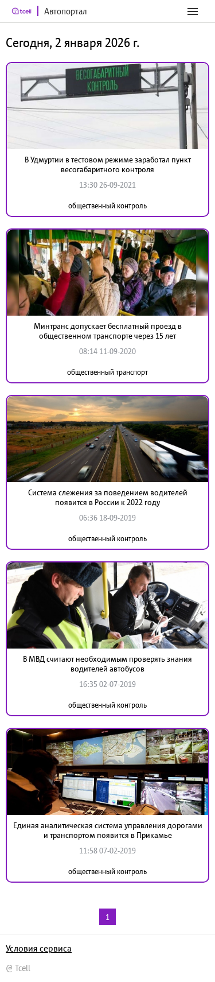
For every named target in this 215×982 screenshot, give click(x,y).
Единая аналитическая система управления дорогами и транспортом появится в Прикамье (107, 830)
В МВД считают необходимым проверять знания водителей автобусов (107, 663)
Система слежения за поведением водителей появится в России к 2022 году (107, 497)
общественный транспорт (107, 372)
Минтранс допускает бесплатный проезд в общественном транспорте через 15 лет (108, 330)
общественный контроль (107, 205)
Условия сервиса (39, 948)
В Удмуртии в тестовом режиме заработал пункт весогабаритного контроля (108, 164)
